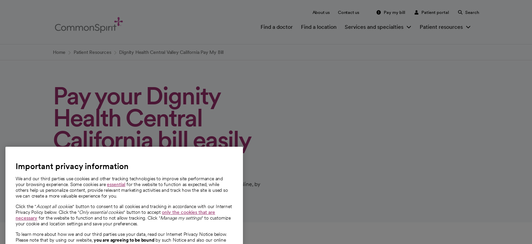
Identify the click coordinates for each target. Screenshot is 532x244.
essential (116, 199)
